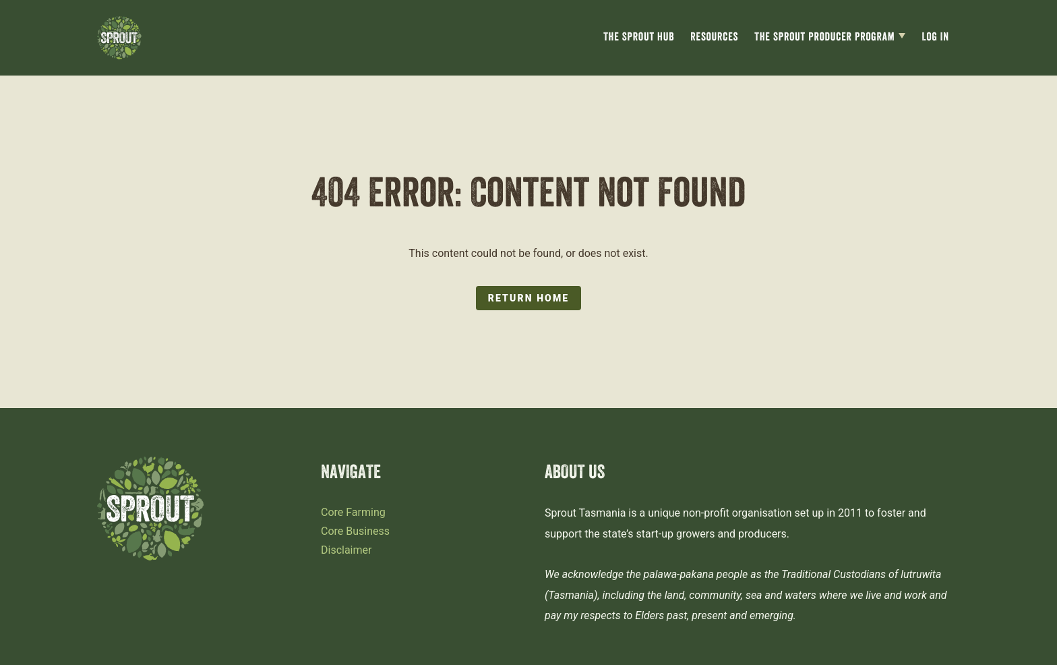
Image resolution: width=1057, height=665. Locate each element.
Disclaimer (346, 550)
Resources (714, 38)
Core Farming (353, 512)
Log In (935, 38)
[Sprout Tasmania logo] (119, 37)
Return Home (528, 298)
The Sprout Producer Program (824, 38)
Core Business (355, 531)
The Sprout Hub (638, 38)
